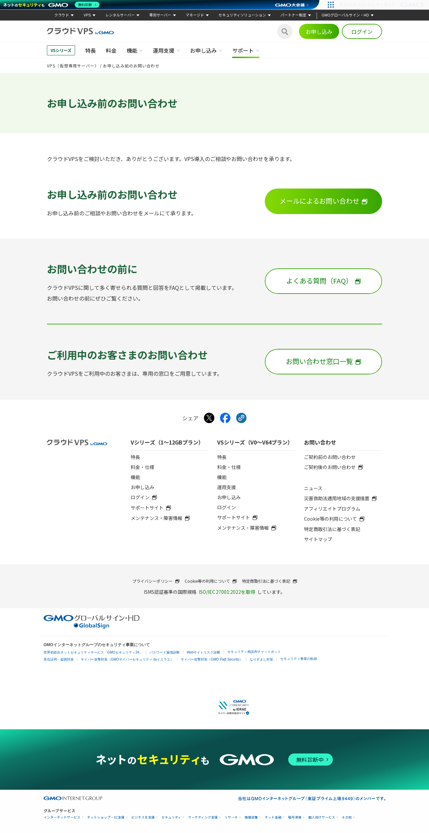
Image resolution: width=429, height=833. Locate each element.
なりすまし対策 (261, 659)
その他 (347, 817)
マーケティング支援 (203, 817)
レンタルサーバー (120, 15)
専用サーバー (160, 15)
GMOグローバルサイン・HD (345, 15)
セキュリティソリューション (242, 15)
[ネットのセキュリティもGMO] (51, 4)
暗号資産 (295, 817)
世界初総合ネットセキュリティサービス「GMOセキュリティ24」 (93, 652)
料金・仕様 (142, 467)
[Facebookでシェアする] (225, 418)
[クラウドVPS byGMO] (80, 31)
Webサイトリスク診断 (203, 652)
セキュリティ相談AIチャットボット (254, 652)
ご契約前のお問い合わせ (330, 457)
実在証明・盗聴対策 (59, 659)
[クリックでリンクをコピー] (241, 418)
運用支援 (163, 50)
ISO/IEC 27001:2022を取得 (227, 591)
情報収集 (251, 817)
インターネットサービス (62, 817)
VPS (87, 15)
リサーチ (231, 817)
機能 (132, 50)
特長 (90, 50)
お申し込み (319, 32)
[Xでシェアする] (209, 418)
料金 (111, 50)
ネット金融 (273, 817)
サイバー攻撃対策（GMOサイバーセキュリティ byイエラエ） (127, 659)
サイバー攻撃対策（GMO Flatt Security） (212, 659)
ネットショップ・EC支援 (106, 817)
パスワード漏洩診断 (164, 652)
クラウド (61, 15)
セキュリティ (171, 817)
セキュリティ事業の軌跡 (298, 659)
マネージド (195, 15)
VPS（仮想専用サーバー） (73, 66)
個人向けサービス (321, 817)
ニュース (313, 488)
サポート (243, 50)
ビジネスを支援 (143, 817)
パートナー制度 (293, 15)
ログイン (362, 32)
